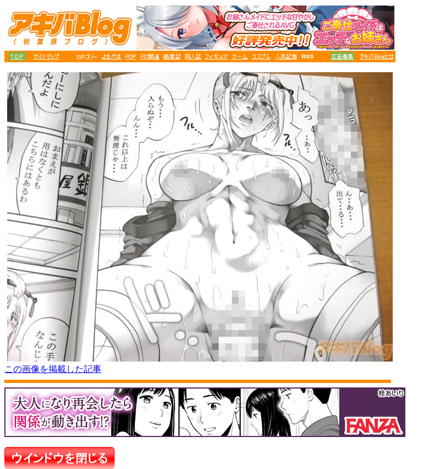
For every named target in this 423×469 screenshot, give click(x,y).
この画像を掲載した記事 (52, 369)
